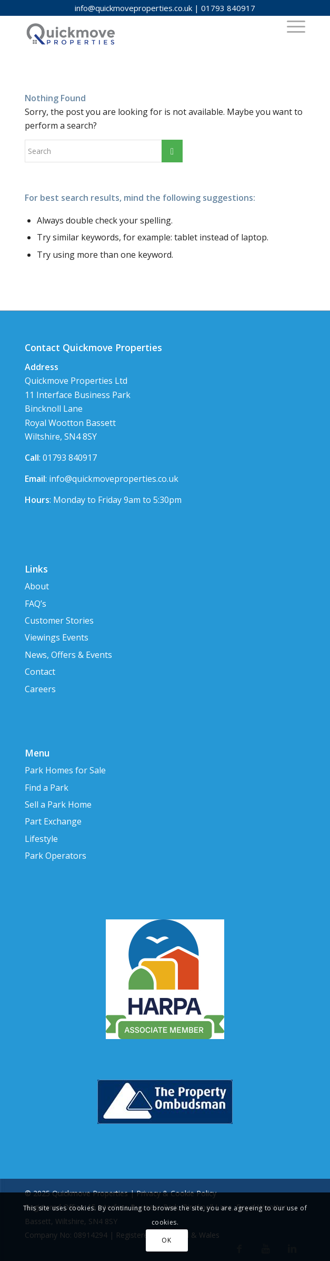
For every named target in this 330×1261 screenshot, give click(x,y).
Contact (40, 671)
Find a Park (46, 787)
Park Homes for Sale (65, 770)
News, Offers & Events (68, 655)
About (37, 586)
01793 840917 (228, 8)
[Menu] (290, 26)
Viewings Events (56, 637)
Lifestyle (41, 839)
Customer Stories (59, 620)
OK (166, 1240)
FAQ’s (35, 603)
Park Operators (55, 855)
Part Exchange (53, 821)
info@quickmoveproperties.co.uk (133, 8)
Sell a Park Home (58, 804)
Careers (40, 689)
